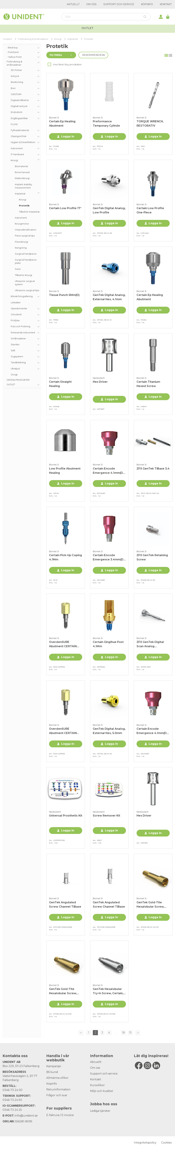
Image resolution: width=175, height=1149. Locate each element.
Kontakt (166, 4)
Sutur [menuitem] (18, 269)
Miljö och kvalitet (101, 1091)
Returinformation (58, 1089)
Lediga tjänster (100, 1110)
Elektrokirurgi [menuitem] (22, 178)
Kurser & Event (93, 29)
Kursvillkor (97, 1085)
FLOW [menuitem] (14, 124)
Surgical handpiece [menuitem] (26, 254)
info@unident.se (26, 1115)
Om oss (91, 4)
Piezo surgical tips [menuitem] (25, 235)
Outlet (87, 38)
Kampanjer (155, 29)
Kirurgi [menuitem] (22, 199)
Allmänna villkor (57, 1077)
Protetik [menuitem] (24, 205)
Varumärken (126, 29)
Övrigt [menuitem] (14, 374)
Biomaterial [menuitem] (21, 166)
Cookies (166, 1142)
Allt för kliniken (57, 29)
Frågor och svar (56, 1095)
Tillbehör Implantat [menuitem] (29, 211)
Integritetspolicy (145, 1142)
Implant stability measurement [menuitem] (23, 186)
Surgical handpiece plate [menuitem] (26, 261)
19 (130, 1032)
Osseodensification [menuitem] (25, 229)
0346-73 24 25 (12, 1109)
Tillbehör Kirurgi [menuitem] (23, 275)
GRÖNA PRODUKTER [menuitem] (18, 380)
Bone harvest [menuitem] (22, 172)
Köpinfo (147, 4)
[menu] (22, 216)
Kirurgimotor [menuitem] (22, 223)
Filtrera (56, 55)
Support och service (118, 4)
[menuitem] (22, 47)
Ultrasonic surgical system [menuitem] (25, 283)
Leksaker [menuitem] (16, 302)
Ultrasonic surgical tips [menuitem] (27, 290)
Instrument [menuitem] (21, 217)
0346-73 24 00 (12, 1090)
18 (123, 1032)
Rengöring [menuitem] (21, 248)
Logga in (67, 136)
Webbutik (21, 29)
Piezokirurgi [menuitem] (21, 242)
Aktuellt (73, 4)
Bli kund (52, 1072)
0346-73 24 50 (12, 1100)
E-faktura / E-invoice (60, 1115)
